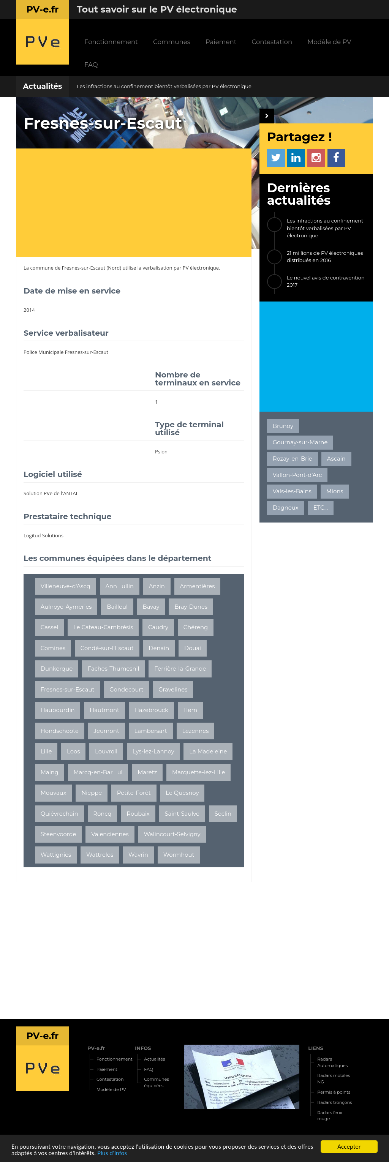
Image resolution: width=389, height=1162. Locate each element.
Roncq (102, 813)
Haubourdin (58, 710)
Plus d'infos (112, 1153)
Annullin (119, 586)
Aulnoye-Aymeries (66, 606)
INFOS (143, 1048)
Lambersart (150, 731)
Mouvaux (53, 792)
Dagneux (286, 507)
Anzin (157, 586)
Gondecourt (126, 689)
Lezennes (195, 731)
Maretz (147, 772)
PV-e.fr (96, 1048)
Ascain (336, 458)
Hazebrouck (151, 710)
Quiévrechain (59, 813)
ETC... (320, 507)
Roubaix (138, 813)
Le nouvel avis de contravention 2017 (326, 281)
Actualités (42, 86)
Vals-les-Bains (292, 491)
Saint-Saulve (181, 813)
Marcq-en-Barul (97, 772)
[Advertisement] (137, 203)
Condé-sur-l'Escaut (107, 648)
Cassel (50, 627)
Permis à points (333, 1092)
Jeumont (106, 731)
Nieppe (91, 792)
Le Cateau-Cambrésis (103, 627)
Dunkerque (57, 668)
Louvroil (106, 751)
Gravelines (172, 689)
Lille (46, 751)
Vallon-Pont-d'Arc (297, 475)
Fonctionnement (111, 42)
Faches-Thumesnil (113, 668)
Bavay (151, 606)
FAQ (91, 64)
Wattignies (56, 854)
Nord (114, 267)
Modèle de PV (329, 42)
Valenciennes (110, 834)
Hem (190, 710)
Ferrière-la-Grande (180, 668)
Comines (53, 648)
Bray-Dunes (190, 606)
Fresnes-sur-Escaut (83, 267)
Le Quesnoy (182, 792)
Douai (192, 648)
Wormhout (178, 854)
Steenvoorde (58, 834)
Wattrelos (99, 854)
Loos (73, 751)
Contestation (271, 42)
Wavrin (138, 854)
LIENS (315, 1048)
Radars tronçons (334, 1102)
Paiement (221, 42)
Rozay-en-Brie (292, 458)
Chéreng (195, 627)
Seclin (223, 813)
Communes (171, 42)
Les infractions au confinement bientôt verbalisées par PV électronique (164, 86)
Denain (159, 648)
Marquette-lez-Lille (198, 772)
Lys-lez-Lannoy (153, 751)
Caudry (158, 627)
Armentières (197, 586)
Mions (334, 491)
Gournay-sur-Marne (300, 442)
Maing (50, 772)
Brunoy (283, 426)
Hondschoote (60, 731)
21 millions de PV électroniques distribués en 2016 (325, 257)
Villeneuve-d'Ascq (65, 586)
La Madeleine (208, 751)
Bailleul (117, 606)
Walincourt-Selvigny (172, 834)
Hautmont (104, 710)
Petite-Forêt (134, 792)
